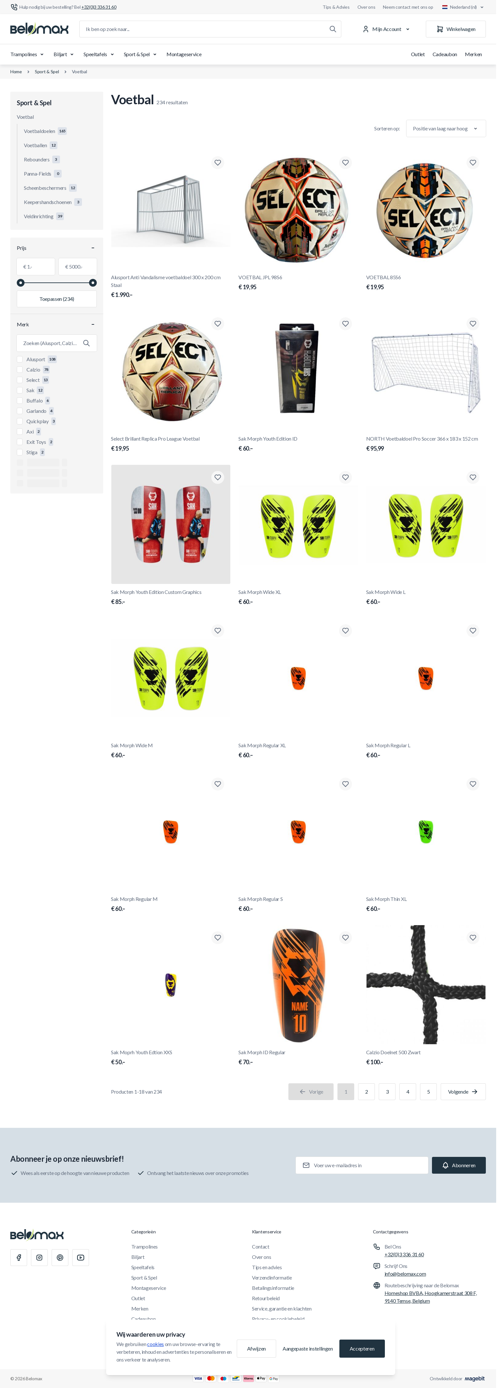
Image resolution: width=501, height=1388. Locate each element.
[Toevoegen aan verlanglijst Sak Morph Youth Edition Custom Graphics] (217, 477)
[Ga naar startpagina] (39, 29)
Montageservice (184, 54)
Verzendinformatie (272, 1277)
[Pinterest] (60, 1257)
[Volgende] (463, 1091)
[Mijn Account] (387, 29)
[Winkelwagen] (456, 29)
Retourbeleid (266, 1298)
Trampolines (28, 54)
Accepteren (362, 1348)
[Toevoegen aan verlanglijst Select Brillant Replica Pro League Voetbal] (217, 323)
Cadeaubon (445, 54)
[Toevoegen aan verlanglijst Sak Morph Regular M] (217, 784)
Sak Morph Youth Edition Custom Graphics (171, 597)
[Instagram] (39, 1257)
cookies (155, 1344)
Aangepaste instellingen (308, 1348)
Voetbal (79, 71)
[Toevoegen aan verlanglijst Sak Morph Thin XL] (472, 784)
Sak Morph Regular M (171, 904)
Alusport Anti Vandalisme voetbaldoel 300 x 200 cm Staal (171, 286)
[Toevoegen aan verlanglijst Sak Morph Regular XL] (345, 630)
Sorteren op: (387, 128)
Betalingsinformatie (273, 1288)
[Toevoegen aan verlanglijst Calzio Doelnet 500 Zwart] (472, 937)
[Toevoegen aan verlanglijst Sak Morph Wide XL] (345, 477)
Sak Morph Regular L (426, 751)
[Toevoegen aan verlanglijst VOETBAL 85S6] (472, 162)
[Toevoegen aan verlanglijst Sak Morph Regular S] (345, 784)
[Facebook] (18, 1257)
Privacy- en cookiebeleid (278, 1319)
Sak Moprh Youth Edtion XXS (171, 1058)
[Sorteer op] (446, 128)
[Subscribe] (459, 1165)
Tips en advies (267, 1267)
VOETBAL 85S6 (426, 282)
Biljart (65, 54)
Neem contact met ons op (408, 7)
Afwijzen (256, 1348)
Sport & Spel (141, 54)
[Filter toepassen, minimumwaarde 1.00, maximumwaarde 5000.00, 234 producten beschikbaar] (57, 299)
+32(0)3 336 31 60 (404, 1254)
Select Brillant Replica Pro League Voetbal (171, 444)
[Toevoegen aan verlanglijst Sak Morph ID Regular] (345, 937)
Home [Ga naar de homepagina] (16, 71)
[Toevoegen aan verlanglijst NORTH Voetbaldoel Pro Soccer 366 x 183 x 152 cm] (472, 323)
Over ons (366, 7)
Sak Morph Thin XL (426, 904)
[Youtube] (80, 1257)
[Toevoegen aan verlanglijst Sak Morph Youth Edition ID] (345, 323)
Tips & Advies (336, 7)
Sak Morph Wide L (426, 597)
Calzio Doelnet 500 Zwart (426, 1058)
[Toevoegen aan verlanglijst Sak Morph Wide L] (472, 477)
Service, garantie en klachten (282, 1308)
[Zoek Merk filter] (57, 343)
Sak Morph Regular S (298, 904)
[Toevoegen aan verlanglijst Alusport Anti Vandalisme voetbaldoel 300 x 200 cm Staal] (217, 162)
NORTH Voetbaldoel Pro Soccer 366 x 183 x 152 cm (426, 444)
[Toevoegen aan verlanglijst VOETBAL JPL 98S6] (345, 162)
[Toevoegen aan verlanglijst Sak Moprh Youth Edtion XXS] (217, 937)
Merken (473, 54)
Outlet (418, 54)
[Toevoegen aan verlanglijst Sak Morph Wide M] (217, 630)
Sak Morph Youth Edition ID (298, 444)
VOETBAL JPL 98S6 (298, 282)
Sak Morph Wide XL (298, 597)
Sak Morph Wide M (171, 751)
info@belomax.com (405, 1274)
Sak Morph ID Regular (298, 1058)
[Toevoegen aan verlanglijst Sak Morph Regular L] (472, 630)
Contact (260, 1246)
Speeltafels (100, 54)
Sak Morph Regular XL (298, 751)
